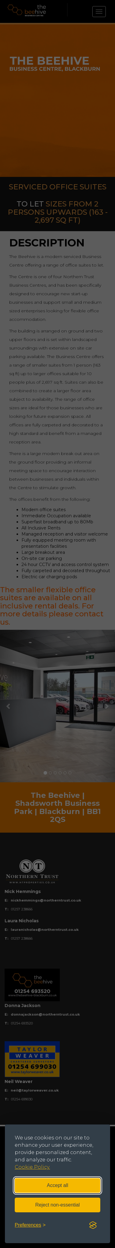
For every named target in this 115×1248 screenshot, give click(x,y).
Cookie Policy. (32, 1167)
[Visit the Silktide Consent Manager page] (93, 1225)
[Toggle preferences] (30, 1225)
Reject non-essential (57, 1204)
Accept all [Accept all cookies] (57, 1185)
